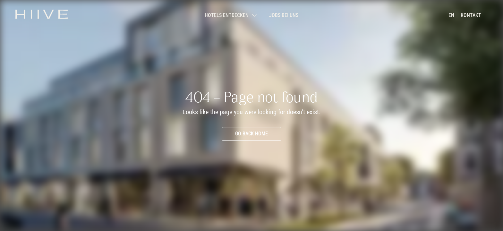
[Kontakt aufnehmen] (471, 15)
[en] (451, 15)
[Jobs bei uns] (283, 15)
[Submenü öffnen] (230, 15)
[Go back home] (251, 133)
